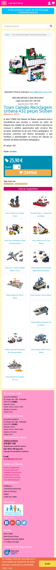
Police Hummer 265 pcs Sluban (40, 295)
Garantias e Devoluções (13, 472)
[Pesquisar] (51, 26)
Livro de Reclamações (12, 480)
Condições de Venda (11, 475)
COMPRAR (28, 172)
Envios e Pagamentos (12, 468)
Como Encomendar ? (11, 470)
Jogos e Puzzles (21, 184)
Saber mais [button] (7, 568)
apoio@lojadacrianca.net (41, 92)
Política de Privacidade (12, 477)
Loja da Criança (15, 3)
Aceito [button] (47, 564)
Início (7, 35)
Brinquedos (8, 184)
